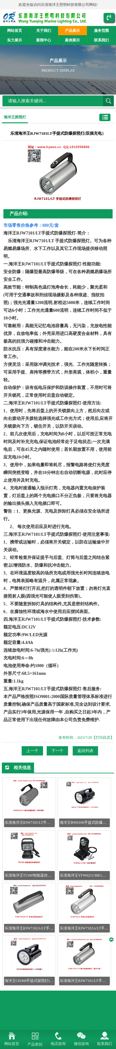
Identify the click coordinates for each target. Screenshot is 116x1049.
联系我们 (101, 40)
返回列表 (85, 750)
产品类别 (35, 1044)
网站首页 (14, 30)
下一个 (57, 750)
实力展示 (14, 40)
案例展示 (72, 40)
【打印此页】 (103, 737)
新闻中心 (43, 40)
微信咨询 (81, 1044)
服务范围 (101, 30)
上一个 (32, 750)
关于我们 (43, 30)
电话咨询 (58, 1044)
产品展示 (72, 30)
